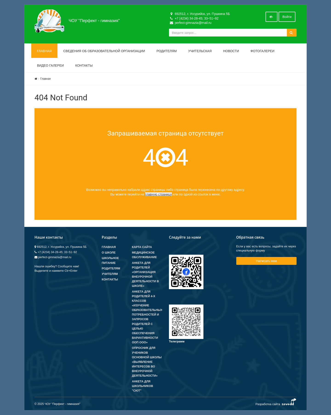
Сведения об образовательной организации (104, 51)
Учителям (110, 274)
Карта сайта (142, 247)
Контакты (84, 65)
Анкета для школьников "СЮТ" (142, 386)
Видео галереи (50, 65)
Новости (231, 51)
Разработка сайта (276, 403)
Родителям (167, 51)
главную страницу (158, 194)
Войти (286, 17)
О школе (109, 252)
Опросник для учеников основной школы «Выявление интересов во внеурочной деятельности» (147, 361)
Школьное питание (110, 260)
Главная (44, 51)
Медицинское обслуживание (144, 255)
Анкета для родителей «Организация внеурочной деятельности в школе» (145, 274)
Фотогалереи (262, 51)
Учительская (200, 51)
